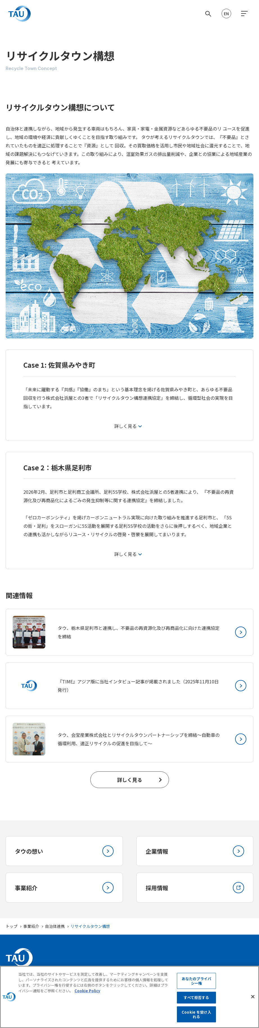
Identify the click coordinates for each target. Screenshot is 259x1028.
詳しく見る (129, 779)
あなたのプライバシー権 (196, 989)
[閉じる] (253, 1005)
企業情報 (195, 851)
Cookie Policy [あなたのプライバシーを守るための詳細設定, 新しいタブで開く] (87, 999)
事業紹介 (64, 887)
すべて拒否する (196, 1006)
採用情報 (195, 887)
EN (226, 13)
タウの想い (64, 851)
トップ (11, 926)
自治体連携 (55, 926)
